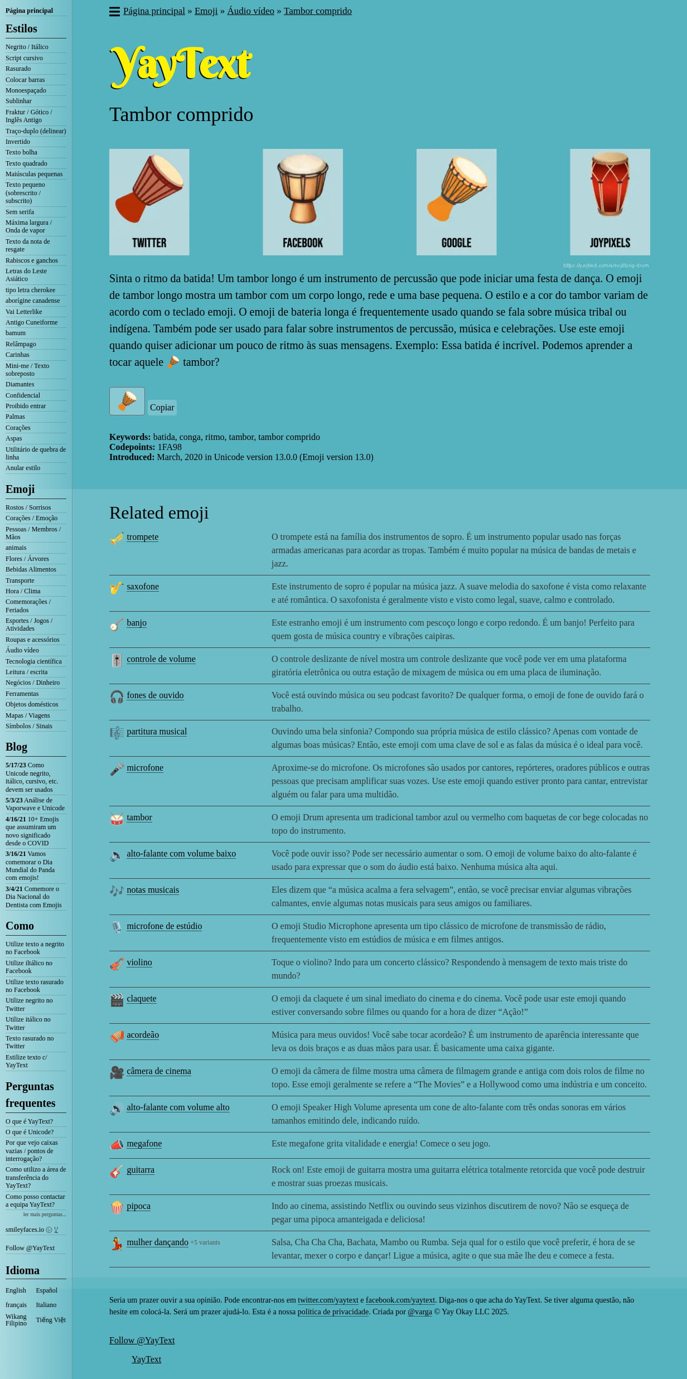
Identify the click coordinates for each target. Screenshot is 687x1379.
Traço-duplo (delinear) (36, 131)
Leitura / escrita (26, 672)
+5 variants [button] (205, 1242)
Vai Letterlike (24, 312)
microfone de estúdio (164, 926)
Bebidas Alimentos (31, 569)
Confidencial (23, 395)
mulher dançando (157, 1242)
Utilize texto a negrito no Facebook (35, 948)
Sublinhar (19, 101)
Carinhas (18, 355)
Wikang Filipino (16, 1320)
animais (16, 547)
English (16, 1290)
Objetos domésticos (32, 704)
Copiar (162, 407)
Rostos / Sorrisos (28, 507)
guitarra (140, 1169)
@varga (420, 1312)
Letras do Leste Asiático (26, 275)
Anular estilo (23, 468)
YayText (146, 1359)
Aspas (14, 438)
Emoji (20, 489)
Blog (16, 747)
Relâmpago (21, 344)
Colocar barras (25, 80)
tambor (139, 817)
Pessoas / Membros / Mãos (33, 533)
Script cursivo (24, 58)
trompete (142, 536)
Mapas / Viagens (28, 715)
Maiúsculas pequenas (34, 174)
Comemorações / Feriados (28, 605)
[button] (114, 13)
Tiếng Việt (51, 1320)
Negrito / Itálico (27, 47)
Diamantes (20, 384)
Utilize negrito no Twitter (29, 1004)
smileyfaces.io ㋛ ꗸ (32, 1229)
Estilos (21, 28)
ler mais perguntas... (44, 1214)
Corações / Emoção (31, 518)
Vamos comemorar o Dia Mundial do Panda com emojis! (30, 866)
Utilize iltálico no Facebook (29, 967)
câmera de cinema (159, 1071)
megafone (144, 1143)
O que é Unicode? (30, 1132)
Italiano (46, 1305)
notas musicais (153, 889)
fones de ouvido (155, 695)
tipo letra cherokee (30, 290)
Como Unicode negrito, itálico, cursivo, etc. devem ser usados (32, 777)
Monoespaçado (26, 90)
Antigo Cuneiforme (32, 322)
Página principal (29, 10)
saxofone (143, 586)
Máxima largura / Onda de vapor (29, 226)
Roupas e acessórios (33, 639)
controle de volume (161, 659)
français (16, 1305)
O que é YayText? (29, 1121)
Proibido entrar (26, 406)
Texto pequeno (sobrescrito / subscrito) (25, 193)
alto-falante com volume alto (178, 1107)
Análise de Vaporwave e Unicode (35, 804)
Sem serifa (20, 212)
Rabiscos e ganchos (32, 260)
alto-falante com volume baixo (181, 853)
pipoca (139, 1206)
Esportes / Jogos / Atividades (29, 624)
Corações (18, 428)
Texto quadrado (26, 163)
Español (47, 1290)
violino (139, 962)
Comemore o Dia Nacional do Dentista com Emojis (34, 897)
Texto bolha (21, 152)
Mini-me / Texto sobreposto (27, 370)
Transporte (20, 580)
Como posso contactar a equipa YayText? (35, 1200)
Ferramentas (22, 694)
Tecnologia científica (34, 661)
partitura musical (157, 731)
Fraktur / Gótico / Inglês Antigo (29, 116)
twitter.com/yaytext (328, 1300)
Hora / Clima (23, 591)
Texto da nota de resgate (28, 245)
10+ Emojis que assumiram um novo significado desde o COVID (32, 831)
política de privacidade (333, 1312)
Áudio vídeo (22, 650)
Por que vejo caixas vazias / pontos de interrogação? (32, 1151)
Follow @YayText (30, 1248)
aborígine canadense (33, 300)
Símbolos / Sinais (29, 726)
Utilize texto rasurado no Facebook (35, 986)
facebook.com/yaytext (400, 1300)
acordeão (143, 1034)
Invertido (18, 142)
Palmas (15, 416)
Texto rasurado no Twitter (30, 1042)
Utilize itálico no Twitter (28, 1023)
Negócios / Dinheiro (33, 682)
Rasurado (18, 68)
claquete (141, 998)
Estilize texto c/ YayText (26, 1061)
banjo (137, 622)
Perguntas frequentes (31, 1094)
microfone (145, 767)
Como (20, 926)
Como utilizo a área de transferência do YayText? (36, 1177)
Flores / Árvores (27, 559)
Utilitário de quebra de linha (36, 453)
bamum (16, 333)
